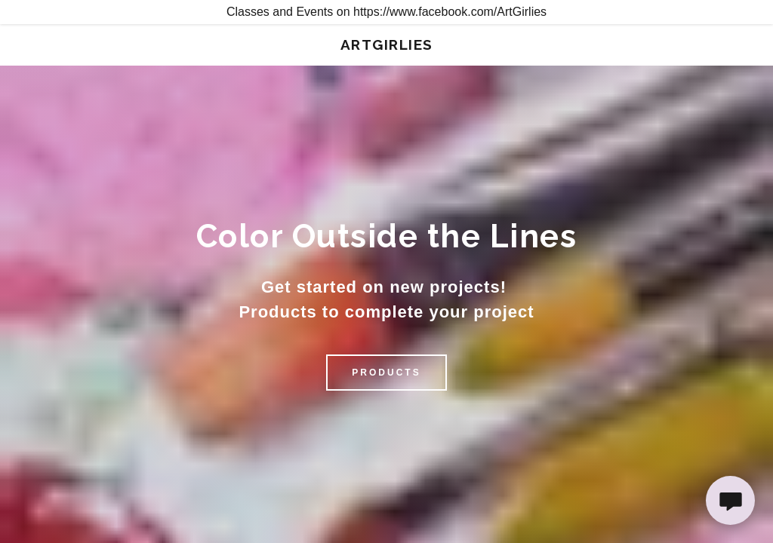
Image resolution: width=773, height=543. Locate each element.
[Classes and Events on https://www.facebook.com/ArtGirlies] (386, 12)
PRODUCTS (386, 372)
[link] (386, 45)
